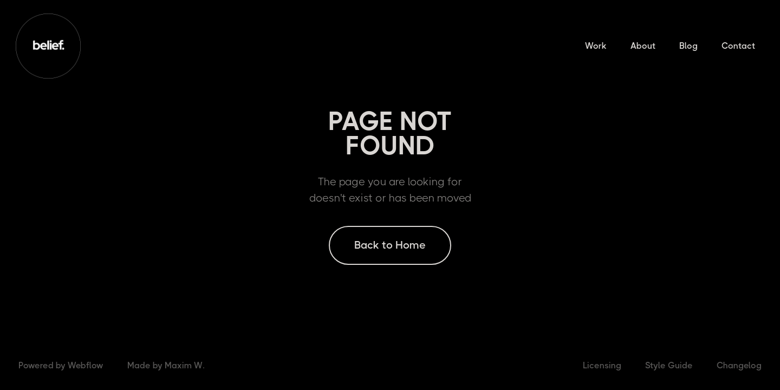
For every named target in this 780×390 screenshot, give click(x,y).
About (642, 46)
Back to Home (390, 245)
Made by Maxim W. (165, 365)
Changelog (739, 365)
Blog (688, 46)
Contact (738, 46)
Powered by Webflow (60, 365)
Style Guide (669, 365)
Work (596, 46)
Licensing (602, 365)
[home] (48, 46)
